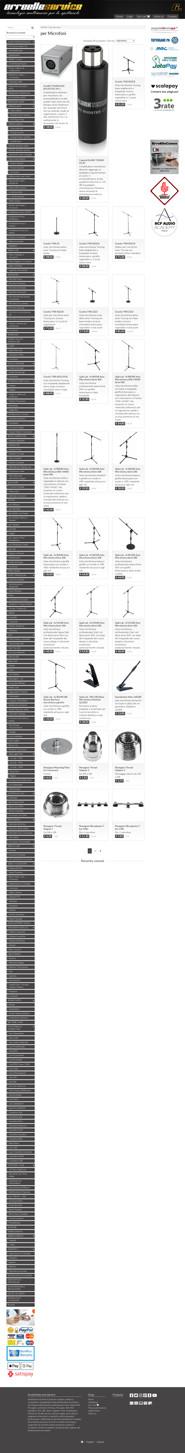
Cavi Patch (13, 1099)
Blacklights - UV (16, 678)
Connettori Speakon (17, 1134)
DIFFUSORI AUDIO (16, 102)
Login (130, 16)
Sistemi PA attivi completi (20, 154)
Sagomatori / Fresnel (18, 692)
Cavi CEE (13, 1077)
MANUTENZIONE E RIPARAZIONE (16, 1288)
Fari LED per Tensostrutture (15, 726)
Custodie (13, 617)
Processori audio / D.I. (18, 46)
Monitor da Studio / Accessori (17, 206)
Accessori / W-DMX (18, 815)
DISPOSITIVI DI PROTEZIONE (14, 1281)
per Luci (12, 549)
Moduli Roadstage (17, 372)
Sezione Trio (14, 445)
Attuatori (13, 1258)
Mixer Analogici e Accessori (16, 256)
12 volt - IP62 (16, 758)
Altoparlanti (14, 1009)
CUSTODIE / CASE (16, 1165)
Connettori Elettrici (17, 418)
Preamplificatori (16, 50)
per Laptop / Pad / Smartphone (17, 539)
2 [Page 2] (95, 850)
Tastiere (12, 958)
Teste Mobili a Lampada (19, 639)
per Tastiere (14, 524)
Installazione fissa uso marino (18, 231)
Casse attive (15, 110)
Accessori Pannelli (17, 855)
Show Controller (16, 811)
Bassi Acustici (15, 949)
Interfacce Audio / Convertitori (16, 76)
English (90, 1442)
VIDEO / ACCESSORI (17, 863)
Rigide (13, 776)
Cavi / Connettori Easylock (20, 1152)
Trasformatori (15, 789)
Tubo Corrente (15, 458)
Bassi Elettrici (15, 954)
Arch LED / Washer (17, 714)
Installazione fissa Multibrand (16, 217)
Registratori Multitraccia (19, 93)
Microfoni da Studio (17, 288)
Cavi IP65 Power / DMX (19, 1064)
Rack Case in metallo (18, 1214)
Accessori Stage (16, 427)
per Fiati (12, 529)
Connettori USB (16, 1160)
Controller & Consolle (18, 599)
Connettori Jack (15, 1117)
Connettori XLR (15, 1112)
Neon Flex (14, 771)
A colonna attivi (16, 192)
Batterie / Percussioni (18, 967)
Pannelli (12, 850)
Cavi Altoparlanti (16, 1033)
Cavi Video (13, 1068)
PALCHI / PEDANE (16, 363)
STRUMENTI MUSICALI (18, 927)
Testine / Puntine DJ (17, 608)
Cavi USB (13, 1147)
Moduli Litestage (16, 368)
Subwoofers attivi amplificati (17, 182)
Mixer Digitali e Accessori (20, 261)
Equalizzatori (14, 55)
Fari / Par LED (14, 648)
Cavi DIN (12, 1082)
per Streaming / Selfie (18, 544)
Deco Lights (14, 740)
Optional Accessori (17, 495)
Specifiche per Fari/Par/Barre (15, 1182)
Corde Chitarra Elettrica (19, 1013)
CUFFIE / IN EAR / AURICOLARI (15, 340)
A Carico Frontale (16, 487)
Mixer (11, 595)
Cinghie (12, 390)
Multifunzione (14, 557)
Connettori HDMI (16, 1156)
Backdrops (13, 405)
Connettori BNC (16, 1139)
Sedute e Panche (16, 553)
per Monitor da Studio (18, 513)
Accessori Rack (16, 1201)
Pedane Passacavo (17, 401)
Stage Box (13, 410)
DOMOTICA (13, 1249)
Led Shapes (14, 674)
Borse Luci (13, 745)
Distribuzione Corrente (19, 414)
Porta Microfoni (15, 1205)
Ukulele (12, 945)
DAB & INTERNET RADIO (19, 923)
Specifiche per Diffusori (19, 1187)
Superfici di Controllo (18, 270)
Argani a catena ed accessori (17, 395)
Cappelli (12, 1240)
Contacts (172, 16)
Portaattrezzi (14, 1222)
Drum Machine (15, 591)
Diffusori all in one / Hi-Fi (19, 176)
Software (13, 630)
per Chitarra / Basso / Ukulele (18, 519)
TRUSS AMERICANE (17, 436)
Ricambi (11, 1305)
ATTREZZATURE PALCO (19, 381)
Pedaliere (13, 991)
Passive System (17, 167)
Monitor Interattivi (16, 914)
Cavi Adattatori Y (16, 1103)
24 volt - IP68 (16, 767)
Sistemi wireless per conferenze (18, 324)
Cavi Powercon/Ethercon (20, 1090)
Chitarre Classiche (17, 932)
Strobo (12, 665)
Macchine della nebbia (18, 828)
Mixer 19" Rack (15, 266)
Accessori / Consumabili (19, 841)
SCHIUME (12, 1227)
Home (119, 16)
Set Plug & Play (17, 119)
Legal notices (94, 1410)
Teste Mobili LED (16, 643)
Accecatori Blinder (17, 683)
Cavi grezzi (13, 423)
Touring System (17, 132)
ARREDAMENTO (15, 1231)
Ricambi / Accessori (17, 749)
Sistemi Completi (16, 462)
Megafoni (13, 246)
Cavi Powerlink (15, 1060)
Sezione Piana (15, 449)
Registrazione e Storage (19, 883)
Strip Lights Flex (16, 754)
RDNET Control (15, 59)
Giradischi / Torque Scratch (20, 604)
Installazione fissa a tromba (17, 224)
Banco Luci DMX (16, 806)
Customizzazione (16, 1218)
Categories (93, 1402)
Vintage (12, 732)
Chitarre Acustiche (17, 936)
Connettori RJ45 (16, 1130)
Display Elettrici (16, 868)
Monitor (12, 910)
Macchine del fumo (17, 824)
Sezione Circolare (16, 453)
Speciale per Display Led (20, 467)
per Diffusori (14, 504)
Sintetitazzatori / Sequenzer (16, 585)
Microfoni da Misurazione (19, 319)
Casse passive (16, 128)
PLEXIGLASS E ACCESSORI (14, 1299)
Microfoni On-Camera (18, 303)
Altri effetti (14, 837)
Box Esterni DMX (16, 802)
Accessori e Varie (16, 471)
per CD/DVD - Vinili (17, 1196)
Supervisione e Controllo (20, 1253)
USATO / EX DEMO (16, 1293)
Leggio (12, 533)
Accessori (14, 172)
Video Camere (15, 892)
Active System (16, 163)
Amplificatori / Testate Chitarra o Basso (19, 986)
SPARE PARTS (14, 1000)
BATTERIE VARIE (15, 1022)
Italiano (100, 1442)
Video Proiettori (16, 872)
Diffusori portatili (16, 241)
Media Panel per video (19, 709)
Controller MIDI (15, 82)
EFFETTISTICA (14, 819)
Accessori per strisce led (20, 780)
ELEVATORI (13, 482)
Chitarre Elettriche (17, 941)
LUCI (10, 635)
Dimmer (12, 1266)
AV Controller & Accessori (20, 859)
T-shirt (12, 1244)
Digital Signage (15, 919)
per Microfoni (55, 27)
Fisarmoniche (14, 980)
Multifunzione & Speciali (19, 1192)
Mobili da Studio (16, 562)
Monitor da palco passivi (19, 150)
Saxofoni (12, 976)
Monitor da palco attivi (19, 145)
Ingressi (12, 1262)
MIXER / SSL (13, 250)
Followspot (14, 696)
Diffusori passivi (16, 123)
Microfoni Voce (15, 279)
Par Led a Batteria (17, 652)
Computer (13, 905)
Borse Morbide (15, 1209)
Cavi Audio (13, 1038)
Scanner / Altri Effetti (18, 700)
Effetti (11, 613)
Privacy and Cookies (97, 1408)
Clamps (12, 385)
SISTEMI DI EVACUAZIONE (20, 1275)
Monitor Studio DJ (16, 626)
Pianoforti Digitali (16, 962)
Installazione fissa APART (20, 212)
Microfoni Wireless (17, 283)
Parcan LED (14, 656)
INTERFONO (13, 334)
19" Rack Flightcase (17, 1169)
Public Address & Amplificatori (16, 69)
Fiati (10, 971)
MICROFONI (13, 274)
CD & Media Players (18, 63)
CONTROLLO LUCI (16, 793)
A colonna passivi (16, 196)
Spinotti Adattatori (17, 1108)
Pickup (12, 1004)
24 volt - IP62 (16, 762)
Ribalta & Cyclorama (18, 705)
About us (158, 16)
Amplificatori (15, 141)
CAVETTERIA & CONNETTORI (15, 1028)
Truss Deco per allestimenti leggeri (17, 477)
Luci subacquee (15, 784)
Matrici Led (13, 687)
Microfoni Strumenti (17, 292)
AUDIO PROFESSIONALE (19, 41)
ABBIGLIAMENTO (15, 1236)
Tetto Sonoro (15, 201)
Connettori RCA (16, 1121)
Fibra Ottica (14, 1143)
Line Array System (17, 159)
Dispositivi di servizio (18, 1271)
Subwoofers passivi (17, 187)
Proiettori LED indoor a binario (19, 719)
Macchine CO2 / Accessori (20, 833)
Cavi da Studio (15, 1095)
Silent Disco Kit (15, 350)
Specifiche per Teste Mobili (18, 1175)
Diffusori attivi (15, 106)
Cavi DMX (13, 1051)
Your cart (143, 16)
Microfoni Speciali (16, 308)
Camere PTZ (14, 897)
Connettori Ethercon (18, 1125)
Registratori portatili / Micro (18, 87)
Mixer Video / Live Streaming (17, 878)
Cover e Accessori (17, 237)
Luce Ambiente (15, 736)
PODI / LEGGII (14, 571)
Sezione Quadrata (17, 440)
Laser (11, 670)
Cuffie (11, 346)
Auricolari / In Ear (16, 354)
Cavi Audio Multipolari (18, 1042)
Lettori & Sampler (17, 579)
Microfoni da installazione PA (20, 313)
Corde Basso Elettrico (18, 1018)
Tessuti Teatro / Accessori (20, 432)
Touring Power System (20, 115)
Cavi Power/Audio (17, 1046)
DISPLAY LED (14, 846)
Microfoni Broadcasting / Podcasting (19, 298)
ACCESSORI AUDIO (17, 97)
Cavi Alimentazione (17, 1073)
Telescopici (14, 491)
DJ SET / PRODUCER (17, 575)
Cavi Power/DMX (16, 1055)
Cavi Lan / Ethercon (17, 1086)
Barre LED (13, 661)
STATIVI (44, 27)
